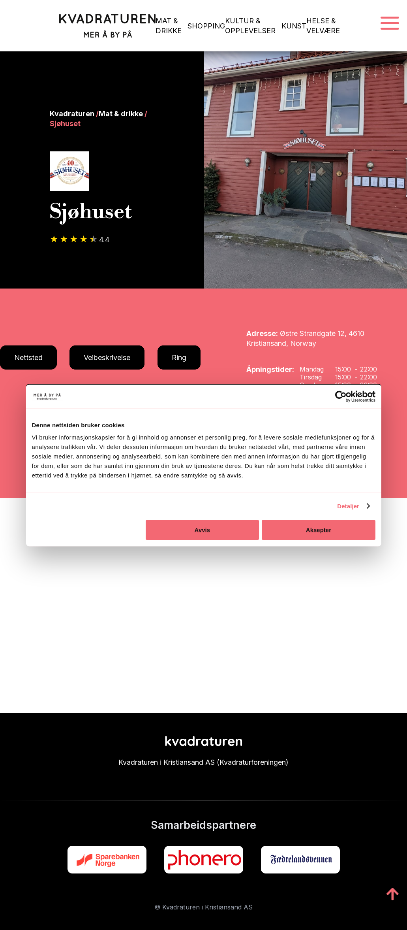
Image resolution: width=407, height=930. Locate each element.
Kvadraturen (72, 113)
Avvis (202, 529)
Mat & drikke (121, 113)
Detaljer (348, 506)
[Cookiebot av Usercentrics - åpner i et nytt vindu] (340, 396)
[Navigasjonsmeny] (390, 23)
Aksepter (318, 529)
